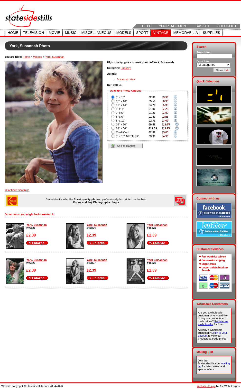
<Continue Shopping (17, 190)
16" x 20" (121, 124)
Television (33, 33)
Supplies (211, 33)
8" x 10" (120, 97)
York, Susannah (55, 56)
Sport (142, 33)
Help (146, 26)
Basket (202, 26)
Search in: (203, 61)
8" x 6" (120, 116)
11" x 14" (121, 105)
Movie (54, 33)
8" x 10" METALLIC (127, 136)
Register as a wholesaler (213, 323)
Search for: (203, 52)
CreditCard (122, 132)
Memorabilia (185, 33)
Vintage (160, 33)
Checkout (227, 26)
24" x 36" (121, 128)
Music (70, 33)
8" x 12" (120, 120)
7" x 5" (120, 112)
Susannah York (126, 79)
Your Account (173, 26)
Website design (206, 386)
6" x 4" (120, 108)
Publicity (125, 67)
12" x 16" (121, 101)
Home (13, 33)
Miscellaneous (96, 33)
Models (123, 33)
